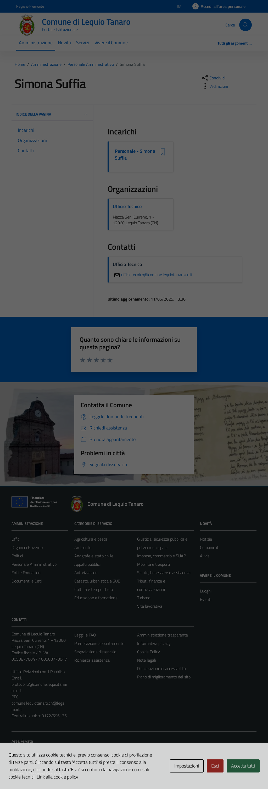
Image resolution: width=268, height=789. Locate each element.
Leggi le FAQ (85, 635)
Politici (17, 556)
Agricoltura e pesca (90, 539)
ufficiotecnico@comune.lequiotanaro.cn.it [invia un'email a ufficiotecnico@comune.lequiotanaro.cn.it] (153, 274)
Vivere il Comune (111, 42)
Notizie (206, 539)
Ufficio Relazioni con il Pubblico (38, 671)
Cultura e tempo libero (93, 589)
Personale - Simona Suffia (135, 154)
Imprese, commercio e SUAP (161, 556)
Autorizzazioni (86, 572)
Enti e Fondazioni (26, 572)
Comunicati (209, 547)
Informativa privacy (154, 643)
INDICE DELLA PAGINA (52, 114)
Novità (64, 42)
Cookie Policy (148, 652)
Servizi (82, 42)
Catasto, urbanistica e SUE (97, 581)
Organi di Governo (27, 547)
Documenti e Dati (27, 581)
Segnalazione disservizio (95, 652)
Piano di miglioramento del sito (164, 677)
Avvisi (205, 556)
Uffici (16, 539)
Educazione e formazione (96, 598)
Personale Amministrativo (34, 564)
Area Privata (22, 741)
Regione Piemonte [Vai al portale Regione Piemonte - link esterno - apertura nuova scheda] (30, 6)
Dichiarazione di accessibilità (161, 668)
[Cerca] (245, 25)
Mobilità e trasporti (153, 564)
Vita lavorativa (149, 606)
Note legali (146, 660)
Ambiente (82, 547)
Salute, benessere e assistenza (164, 572)
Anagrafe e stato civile (93, 556)
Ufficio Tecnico (127, 206)
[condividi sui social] (213, 78)
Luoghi (205, 591)
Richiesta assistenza (92, 660)
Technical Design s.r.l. (47, 774)
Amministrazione (36, 42)
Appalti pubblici (87, 564)
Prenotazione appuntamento (99, 643)
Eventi (205, 599)
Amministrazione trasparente (162, 635)
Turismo (143, 598)
